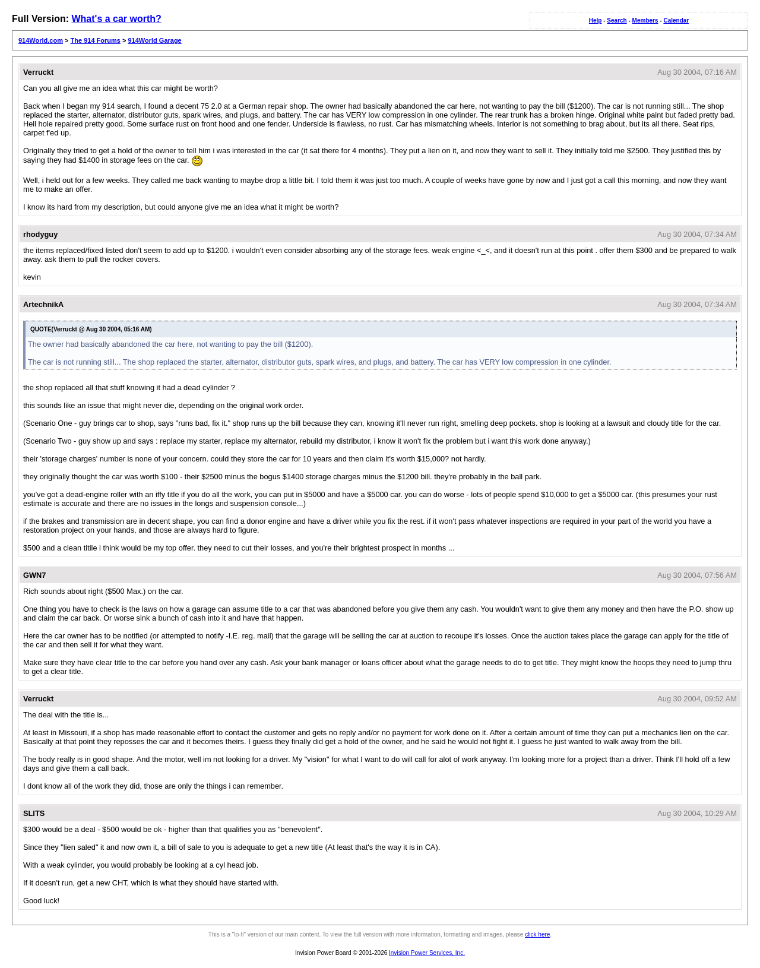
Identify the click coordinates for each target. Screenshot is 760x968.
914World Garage (154, 40)
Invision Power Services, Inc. (427, 953)
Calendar (676, 20)
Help (595, 20)
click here (537, 934)
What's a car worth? (116, 19)
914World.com (40, 40)
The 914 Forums (96, 40)
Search (616, 20)
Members (645, 20)
